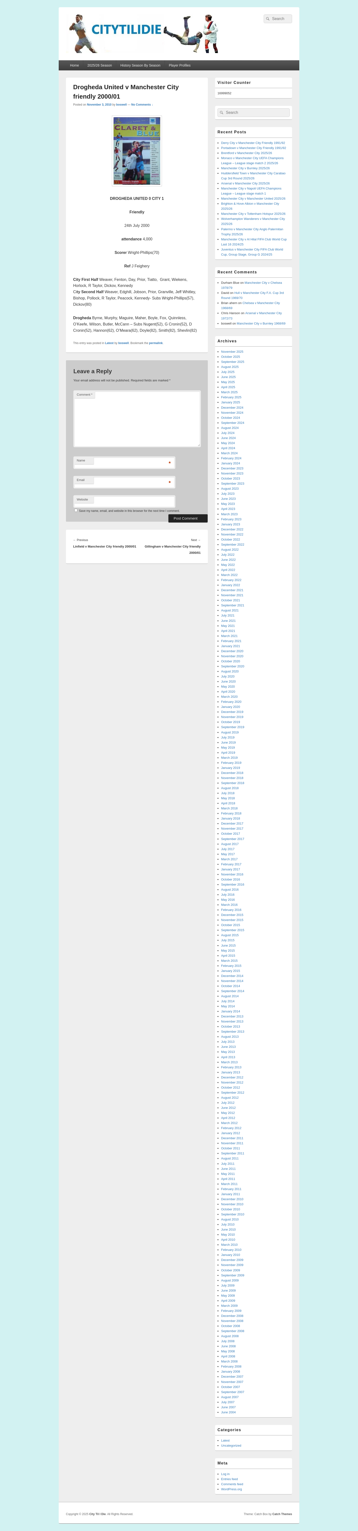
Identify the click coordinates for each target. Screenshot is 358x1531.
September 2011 (232, 1153)
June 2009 (228, 1290)
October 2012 (230, 1087)
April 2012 (228, 1118)
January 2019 (230, 768)
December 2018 (232, 773)
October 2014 (230, 986)
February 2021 (231, 641)
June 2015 (228, 945)
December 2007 (232, 1376)
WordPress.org (231, 1489)
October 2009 (230, 1270)
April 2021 (228, 631)
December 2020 (232, 651)
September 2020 (232, 666)
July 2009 (228, 1285)
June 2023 (228, 499)
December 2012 (232, 1077)
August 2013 (230, 1036)
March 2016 (229, 905)
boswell (121, 104)
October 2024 (230, 418)
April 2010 (228, 1239)
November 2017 (232, 828)
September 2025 (232, 362)
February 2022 (231, 580)
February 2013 (231, 1067)
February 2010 (231, 1250)
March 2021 (229, 636)
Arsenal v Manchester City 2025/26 (245, 183)
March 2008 (229, 1361)
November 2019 (232, 717)
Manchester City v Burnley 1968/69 (261, 323)
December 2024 (232, 407)
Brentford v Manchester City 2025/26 (246, 153)
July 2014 (228, 1001)
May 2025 (228, 382)
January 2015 (230, 971)
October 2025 (230, 357)
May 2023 (228, 504)
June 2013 (228, 1047)
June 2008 (228, 1346)
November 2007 (232, 1382)
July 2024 (228, 433)
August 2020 (230, 671)
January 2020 (230, 707)
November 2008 (232, 1321)
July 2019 (228, 737)
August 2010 (230, 1219)
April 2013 (228, 1057)
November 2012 (232, 1082)
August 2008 (230, 1336)
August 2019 (230, 732)
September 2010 (232, 1214)
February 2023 (231, 519)
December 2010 (232, 1199)
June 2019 (228, 742)
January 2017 (230, 869)
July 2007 (228, 1402)
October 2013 (230, 1026)
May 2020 (228, 686)
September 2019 (232, 727)
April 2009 (228, 1300)
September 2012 (232, 1092)
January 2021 (230, 646)
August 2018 (230, 788)
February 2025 (231, 397)
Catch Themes (282, 1514)
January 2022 (230, 585)
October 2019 (230, 722)
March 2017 (229, 859)
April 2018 (228, 803)
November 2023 (232, 473)
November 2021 (232, 595)
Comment (84, 394)
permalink (156, 343)
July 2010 (228, 1224)
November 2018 (232, 778)
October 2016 (230, 879)
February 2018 (231, 813)
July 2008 (228, 1341)
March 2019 (229, 757)
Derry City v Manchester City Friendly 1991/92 (253, 143)
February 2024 (231, 458)
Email (81, 480)
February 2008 (231, 1366)
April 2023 (228, 509)
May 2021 (228, 626)
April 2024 (228, 448)
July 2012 (228, 1102)
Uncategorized (231, 1445)
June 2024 (228, 438)
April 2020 (228, 691)
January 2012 (230, 1133)
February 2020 (231, 702)
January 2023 (230, 524)
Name (81, 460)
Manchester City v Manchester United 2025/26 (253, 198)
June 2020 (228, 681)
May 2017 (228, 854)
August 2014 (230, 996)
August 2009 (230, 1280)
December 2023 (232, 468)
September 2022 (232, 544)
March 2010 (229, 1244)
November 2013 (232, 1021)
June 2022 (228, 560)
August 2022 (230, 549)
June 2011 (228, 1169)
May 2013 (228, 1052)
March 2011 (229, 1184)
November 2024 (232, 412)
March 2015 (229, 960)
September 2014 (232, 991)
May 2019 (228, 747)
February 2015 (231, 966)
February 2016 (231, 910)
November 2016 (232, 874)
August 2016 (230, 889)
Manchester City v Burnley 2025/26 (245, 168)
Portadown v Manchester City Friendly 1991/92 (253, 148)
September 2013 (232, 1031)
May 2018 (228, 798)
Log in (225, 1474)
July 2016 (228, 894)
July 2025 (228, 372)
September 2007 (232, 1392)
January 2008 (230, 1371)
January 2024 (230, 463)
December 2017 (232, 823)
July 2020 (228, 676)
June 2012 (228, 1108)
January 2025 (230, 402)
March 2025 (229, 392)
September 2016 (232, 884)
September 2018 (232, 783)
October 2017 (230, 833)
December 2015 (232, 915)
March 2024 (229, 453)
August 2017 (230, 844)
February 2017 (231, 864)
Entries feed (229, 1479)
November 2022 (232, 534)
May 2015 (228, 950)
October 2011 (230, 1148)
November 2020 (232, 656)
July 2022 (228, 554)
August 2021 (230, 610)
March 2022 (229, 575)
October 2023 (230, 478)
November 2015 (232, 920)
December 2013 (232, 1016)
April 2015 (228, 955)
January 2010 (230, 1255)
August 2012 (230, 1097)
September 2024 (232, 423)
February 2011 (231, 1189)
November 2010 (232, 1204)
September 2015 (232, 930)
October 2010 (230, 1209)
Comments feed (232, 1484)
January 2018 (230, 818)
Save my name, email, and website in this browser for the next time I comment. (129, 511)
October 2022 (230, 539)
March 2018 (229, 808)
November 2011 (232, 1143)
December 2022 (232, 529)
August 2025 (230, 367)
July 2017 (228, 849)
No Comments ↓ (142, 104)
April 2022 (228, 570)
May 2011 (228, 1174)
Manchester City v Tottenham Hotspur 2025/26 (253, 214)
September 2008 (232, 1331)
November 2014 (232, 981)
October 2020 (230, 661)
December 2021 (232, 590)
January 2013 (230, 1072)
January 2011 (230, 1194)
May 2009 (228, 1295)
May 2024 (228, 443)
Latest (109, 343)
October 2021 (230, 600)
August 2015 (230, 935)
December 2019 (232, 712)
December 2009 (232, 1260)
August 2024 (230, 428)
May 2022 (228, 565)
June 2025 (228, 377)
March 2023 (229, 514)
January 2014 (230, 1011)
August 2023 (230, 488)
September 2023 (232, 483)
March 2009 (229, 1305)
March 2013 (229, 1062)
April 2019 (228, 752)
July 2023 (228, 493)
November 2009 (232, 1265)
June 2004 (228, 1412)
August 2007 (230, 1397)
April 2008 (228, 1356)
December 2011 (232, 1138)
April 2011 (228, 1179)
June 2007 (228, 1407)
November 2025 (232, 351)
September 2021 (232, 605)
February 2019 (231, 763)
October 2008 (230, 1326)
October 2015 (230, 925)
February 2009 (231, 1311)
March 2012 (229, 1123)
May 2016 (228, 899)
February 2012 (231, 1128)
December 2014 (232, 976)
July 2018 (228, 793)
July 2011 (228, 1163)
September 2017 (232, 839)
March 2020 (229, 696)
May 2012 (228, 1113)
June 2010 (228, 1229)
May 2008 (228, 1351)
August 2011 (230, 1158)
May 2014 (228, 1006)
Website (82, 499)
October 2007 (230, 1387)
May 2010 (228, 1234)
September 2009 (232, 1275)
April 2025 (228, 387)
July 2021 (228, 615)
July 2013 (228, 1041)
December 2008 (232, 1316)
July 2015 (228, 940)
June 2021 (228, 621)
